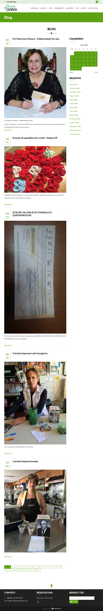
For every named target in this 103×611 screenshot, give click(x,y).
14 (56, 567)
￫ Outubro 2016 (74, 88)
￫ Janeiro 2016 (74, 123)
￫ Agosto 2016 (74, 96)
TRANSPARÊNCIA (58, 8)
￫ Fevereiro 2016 (74, 119)
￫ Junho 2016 (73, 103)
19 (18, 570)
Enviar (73, 601)
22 (31, 570)
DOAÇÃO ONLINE (93, 8)
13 (52, 567)
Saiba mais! (8, 130)
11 (43, 567)
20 (23, 570)
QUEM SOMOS (34, 8)
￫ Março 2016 (73, 115)
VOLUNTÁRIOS (69, 8)
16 (6, 570)
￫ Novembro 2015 (75, 130)
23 (35, 570)
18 (14, 570)
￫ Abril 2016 (73, 111)
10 (39, 567)
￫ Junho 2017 (73, 84)
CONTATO (83, 8)
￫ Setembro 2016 (74, 92)
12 (47, 567)
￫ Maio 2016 (73, 107)
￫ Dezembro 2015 (75, 126)
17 (10, 570)
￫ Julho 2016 (73, 100)
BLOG (77, 8)
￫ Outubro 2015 (74, 134)
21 (27, 570)
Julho (96, 72)
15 (60, 567)
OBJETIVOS (43, 8)
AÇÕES (50, 8)
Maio (71, 72)
